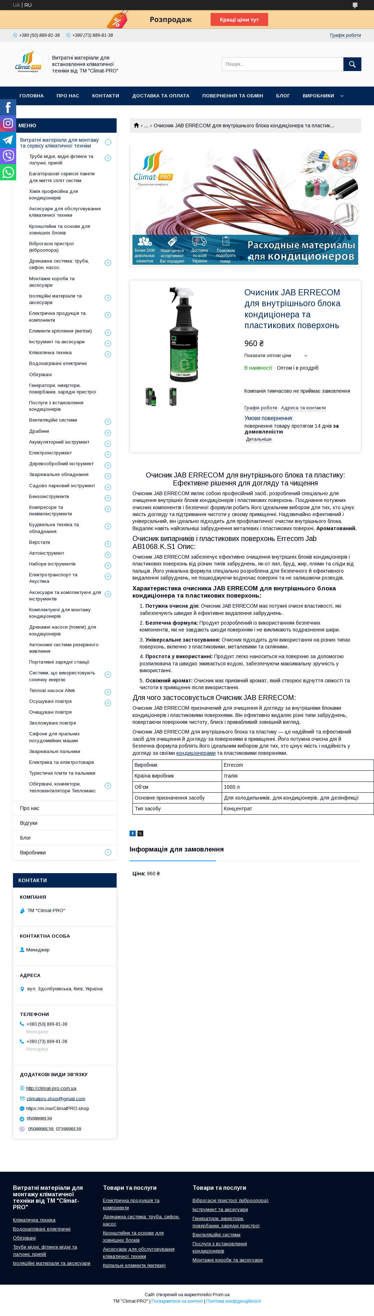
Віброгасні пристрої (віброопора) (51, 247)
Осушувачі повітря (50, 701)
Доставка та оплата (160, 95)
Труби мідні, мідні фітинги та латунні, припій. (61, 160)
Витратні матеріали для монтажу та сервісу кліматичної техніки (59, 143)
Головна (31, 95)
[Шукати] (352, 64)
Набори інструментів (52, 564)
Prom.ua (221, 1294)
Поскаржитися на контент (177, 1301)
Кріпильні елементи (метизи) (134, 1265)
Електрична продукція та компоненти (57, 316)
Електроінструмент (50, 452)
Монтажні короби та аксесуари (52, 282)
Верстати (39, 542)
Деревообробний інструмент (61, 463)
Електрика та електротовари (61, 762)
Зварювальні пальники (54, 751)
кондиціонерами (196, 753)
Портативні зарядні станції (59, 662)
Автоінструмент (46, 553)
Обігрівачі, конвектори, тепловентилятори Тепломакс (62, 787)
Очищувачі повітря (50, 712)
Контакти (105, 95)
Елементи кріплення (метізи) (60, 331)
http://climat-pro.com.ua (51, 1088)
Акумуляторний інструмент (59, 442)
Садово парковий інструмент (62, 485)
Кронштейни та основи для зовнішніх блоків (59, 230)
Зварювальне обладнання (59, 474)
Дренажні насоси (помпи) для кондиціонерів (62, 630)
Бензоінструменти (49, 496)
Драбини (39, 431)
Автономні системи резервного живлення (64, 648)
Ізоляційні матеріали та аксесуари (55, 299)
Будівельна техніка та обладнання (54, 528)
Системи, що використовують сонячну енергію (62, 676)
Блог (283, 95)
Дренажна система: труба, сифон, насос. (59, 264)
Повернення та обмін (232, 95)
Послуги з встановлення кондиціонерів (56, 406)
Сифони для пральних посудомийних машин (54, 737)
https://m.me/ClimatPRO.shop (57, 1108)
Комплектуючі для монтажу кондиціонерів (60, 613)
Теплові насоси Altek (52, 690)
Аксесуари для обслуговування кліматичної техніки (65, 212)
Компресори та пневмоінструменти (50, 510)
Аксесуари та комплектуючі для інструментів (65, 596)
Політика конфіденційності (233, 1301)
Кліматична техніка (50, 352)
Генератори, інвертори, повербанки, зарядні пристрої (62, 389)
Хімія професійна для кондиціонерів (53, 195)
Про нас (68, 95)
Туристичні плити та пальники (62, 773)
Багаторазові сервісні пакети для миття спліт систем (62, 177)
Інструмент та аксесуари (57, 341)
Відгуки (28, 823)
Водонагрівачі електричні (58, 363)
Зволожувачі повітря (52, 723)
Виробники (318, 95)
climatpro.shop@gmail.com (56, 1098)
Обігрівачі (40, 374)
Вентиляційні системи (53, 420)
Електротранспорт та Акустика (53, 578)
